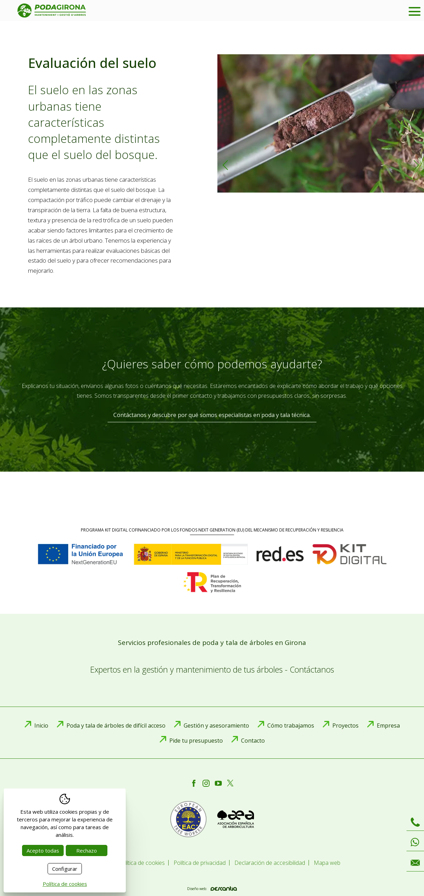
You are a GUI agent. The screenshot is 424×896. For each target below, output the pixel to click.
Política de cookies (65, 883)
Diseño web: (212, 888)
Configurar (64, 868)
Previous (225, 165)
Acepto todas (43, 850)
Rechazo (86, 850)
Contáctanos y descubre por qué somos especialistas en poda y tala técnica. (212, 415)
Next (416, 165)
